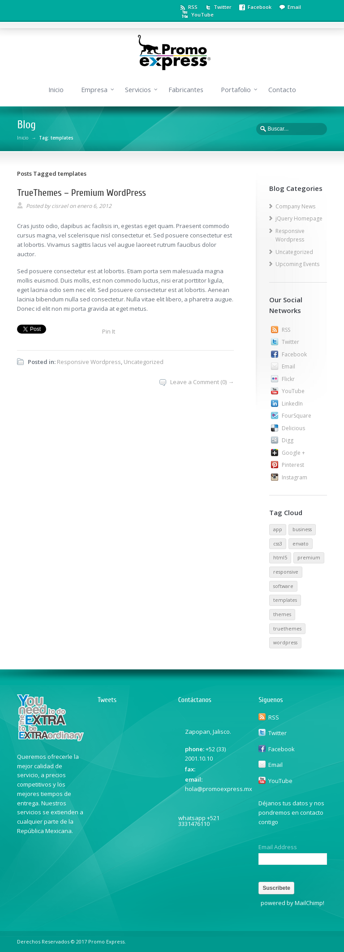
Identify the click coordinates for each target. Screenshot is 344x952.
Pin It (108, 331)
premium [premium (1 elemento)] (308, 557)
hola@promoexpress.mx (218, 789)
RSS (193, 7)
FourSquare (296, 415)
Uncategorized (143, 362)
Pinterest (293, 465)
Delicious (293, 428)
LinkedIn (292, 403)
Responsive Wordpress (89, 362)
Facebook (259, 7)
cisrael (60, 206)
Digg (287, 440)
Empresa (94, 89)
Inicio (56, 89)
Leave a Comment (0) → (202, 382)
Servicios (138, 89)
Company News (295, 206)
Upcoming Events (297, 264)
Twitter (223, 7)
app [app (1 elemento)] (277, 529)
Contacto (282, 89)
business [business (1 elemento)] (302, 529)
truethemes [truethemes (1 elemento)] (287, 629)
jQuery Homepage (298, 218)
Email (294, 7)
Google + (293, 453)
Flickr (288, 379)
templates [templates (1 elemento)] (285, 600)
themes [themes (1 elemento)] (282, 614)
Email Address (277, 847)
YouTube (202, 14)
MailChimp (309, 903)
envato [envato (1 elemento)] (300, 544)
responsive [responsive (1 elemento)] (285, 572)
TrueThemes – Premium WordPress (81, 193)
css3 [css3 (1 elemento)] (277, 544)
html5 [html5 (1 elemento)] (280, 557)
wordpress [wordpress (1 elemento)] (285, 642)
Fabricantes (185, 89)
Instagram (294, 477)
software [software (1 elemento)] (283, 586)
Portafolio (236, 89)
